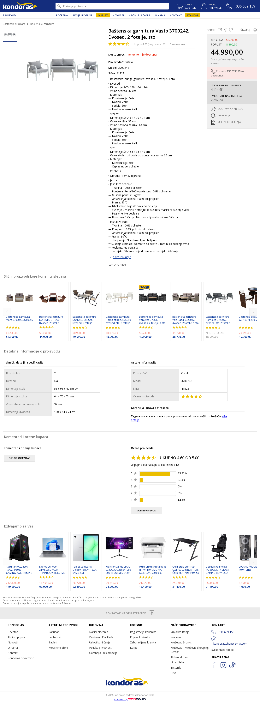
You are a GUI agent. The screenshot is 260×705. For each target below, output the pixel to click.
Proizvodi (9, 15)
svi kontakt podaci (222, 650)
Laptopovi (55, 637)
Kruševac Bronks (181, 642)
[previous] (7, 312)
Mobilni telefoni (58, 647)
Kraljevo (176, 637)
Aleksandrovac (180, 657)
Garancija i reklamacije (103, 653)
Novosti (118, 15)
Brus (173, 673)
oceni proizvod (146, 510)
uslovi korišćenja (229, 122)
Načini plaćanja (139, 15)
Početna (62, 15)
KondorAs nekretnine (21, 658)
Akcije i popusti (83, 15)
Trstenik (176, 667)
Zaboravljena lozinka (143, 642)
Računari (54, 632)
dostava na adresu (230, 109)
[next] (253, 312)
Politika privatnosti (100, 647)
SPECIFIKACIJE (122, 257)
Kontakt (176, 15)
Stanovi (192, 15)
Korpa (134, 647)
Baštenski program (14, 24)
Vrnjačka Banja (180, 632)
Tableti (53, 642)
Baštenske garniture (42, 24)
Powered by (130, 699)
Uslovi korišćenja (99, 642)
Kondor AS (20, 6)
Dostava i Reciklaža (101, 637)
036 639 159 (233, 71)
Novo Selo (177, 662)
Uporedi (117, 264)
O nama (160, 15)
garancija (224, 115)
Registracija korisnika (143, 632)
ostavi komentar (19, 458)
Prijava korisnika (140, 637)
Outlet (103, 15)
